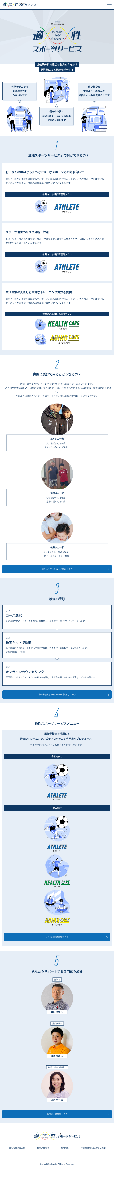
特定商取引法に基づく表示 (93, 1148)
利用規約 (65, 1148)
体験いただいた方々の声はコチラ (57, 569)
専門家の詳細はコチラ (57, 1114)
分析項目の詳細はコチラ (57, 937)
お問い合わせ (43, 1148)
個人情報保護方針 (17, 1148)
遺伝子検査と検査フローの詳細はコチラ (57, 694)
